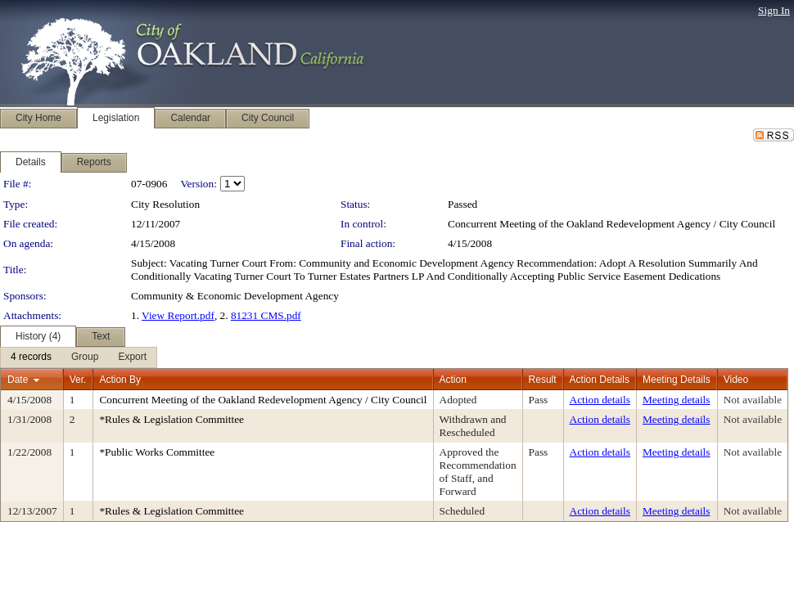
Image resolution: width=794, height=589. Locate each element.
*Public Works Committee (156, 452)
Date (17, 379)
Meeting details (677, 399)
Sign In (774, 10)
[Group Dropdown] (84, 357)
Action (453, 379)
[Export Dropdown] (132, 357)
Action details (600, 399)
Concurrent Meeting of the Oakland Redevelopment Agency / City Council (611, 224)
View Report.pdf (178, 315)
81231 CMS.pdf (266, 315)
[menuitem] (31, 357)
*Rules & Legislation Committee (171, 419)
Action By (120, 379)
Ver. (78, 379)
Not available (753, 399)
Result (543, 379)
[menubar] (78, 357)
